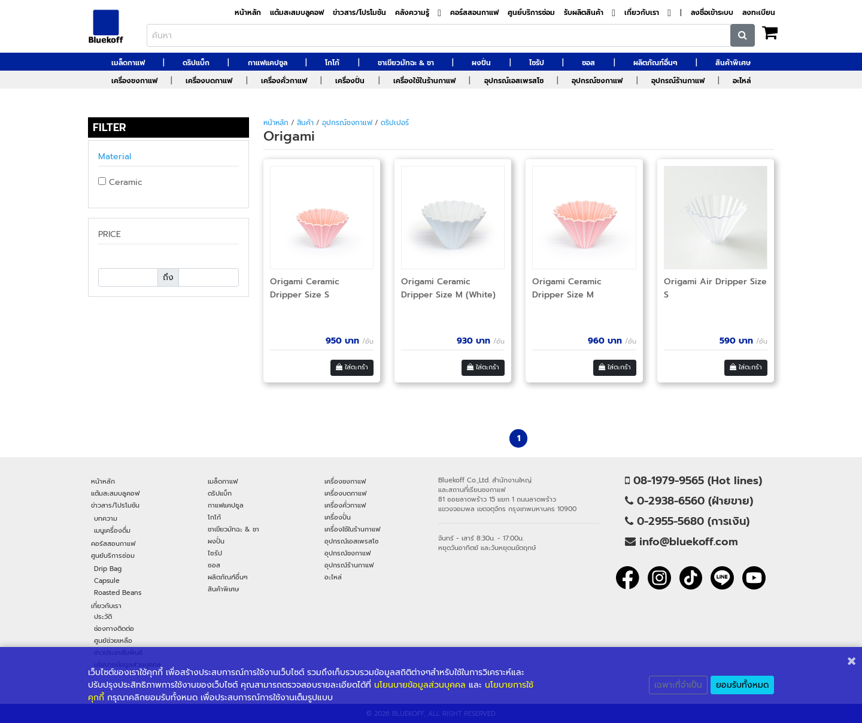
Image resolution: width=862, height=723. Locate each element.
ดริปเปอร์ (395, 122)
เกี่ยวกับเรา (641, 13)
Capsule (107, 580)
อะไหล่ (742, 80)
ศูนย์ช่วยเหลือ (113, 640)
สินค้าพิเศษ (733, 62)
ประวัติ (103, 616)
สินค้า (305, 122)
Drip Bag (108, 568)
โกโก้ (332, 62)
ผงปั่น (481, 62)
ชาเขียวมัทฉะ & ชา (406, 62)
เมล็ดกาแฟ (128, 62)
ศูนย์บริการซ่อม (531, 13)
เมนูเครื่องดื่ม (112, 530)
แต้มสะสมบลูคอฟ (297, 13)
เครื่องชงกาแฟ (134, 80)
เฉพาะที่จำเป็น (678, 685)
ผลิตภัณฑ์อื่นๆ (655, 62)
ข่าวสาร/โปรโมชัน (359, 13)
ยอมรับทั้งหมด (742, 685)
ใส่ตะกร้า (352, 367)
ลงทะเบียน (758, 13)
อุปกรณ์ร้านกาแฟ (678, 80)
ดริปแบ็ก (196, 62)
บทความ (105, 518)
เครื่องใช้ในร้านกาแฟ (424, 80)
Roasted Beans (117, 592)
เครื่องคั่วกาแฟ (284, 80)
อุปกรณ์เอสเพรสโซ (514, 80)
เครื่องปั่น (350, 80)
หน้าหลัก (248, 13)
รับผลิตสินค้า (583, 13)
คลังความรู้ (412, 13)
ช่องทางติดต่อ (114, 628)
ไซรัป (536, 62)
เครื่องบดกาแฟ (209, 80)
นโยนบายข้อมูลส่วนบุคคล (420, 685)
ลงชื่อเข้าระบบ (712, 13)
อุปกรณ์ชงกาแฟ (597, 80)
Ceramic (120, 182)
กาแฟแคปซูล (267, 62)
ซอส (588, 62)
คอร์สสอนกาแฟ (474, 13)
